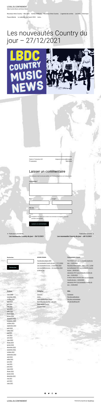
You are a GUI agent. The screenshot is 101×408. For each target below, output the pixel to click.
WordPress (91, 401)
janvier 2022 (10, 374)
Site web (31, 208)
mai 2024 (9, 306)
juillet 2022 (10, 359)
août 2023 (10, 328)
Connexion (70, 294)
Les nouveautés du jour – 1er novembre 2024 (49, 268)
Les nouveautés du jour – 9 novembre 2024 (49, 265)
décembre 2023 (11, 318)
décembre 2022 (11, 347)
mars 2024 (10, 311)
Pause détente (11, 17)
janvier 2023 (10, 345)
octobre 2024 (10, 299)
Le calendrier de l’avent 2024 (27, 17)
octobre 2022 (10, 352)
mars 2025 (10, 294)
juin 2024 (9, 304)
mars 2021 (10, 383)
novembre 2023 (11, 321)
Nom (31, 199)
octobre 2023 (10, 323)
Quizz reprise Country (43, 304)
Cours (38, 297)
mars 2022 (10, 369)
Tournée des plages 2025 (44, 261)
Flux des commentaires (73, 299)
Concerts (39, 294)
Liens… (39, 17)
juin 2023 (9, 333)
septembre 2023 (11, 325)
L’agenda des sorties (66, 14)
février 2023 (10, 342)
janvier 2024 (10, 316)
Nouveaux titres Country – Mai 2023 (18, 14)
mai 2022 (9, 364)
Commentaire (33, 181)
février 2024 (10, 313)
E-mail (54, 199)
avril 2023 (9, 337)
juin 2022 (9, 362)
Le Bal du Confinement (17, 7)
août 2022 (10, 357)
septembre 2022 (11, 354)
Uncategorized (41, 306)
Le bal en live (40, 270)
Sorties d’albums (36, 14)
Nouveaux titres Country (51, 14)
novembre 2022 (11, 349)
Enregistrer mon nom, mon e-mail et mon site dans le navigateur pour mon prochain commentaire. (49, 217)
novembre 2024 (11, 297)
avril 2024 (9, 309)
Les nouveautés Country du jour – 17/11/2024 (50, 263)
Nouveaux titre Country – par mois (46, 301)
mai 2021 (9, 378)
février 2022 (10, 371)
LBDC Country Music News (44, 299)
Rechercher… (10, 257)
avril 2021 (9, 381)
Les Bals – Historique (81, 14)
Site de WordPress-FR (73, 301)
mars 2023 (10, 340)
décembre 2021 (11, 376)
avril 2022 (9, 366)
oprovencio (34, 161)
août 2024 (10, 301)
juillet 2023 (10, 330)
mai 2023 (9, 335)
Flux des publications (73, 297)
